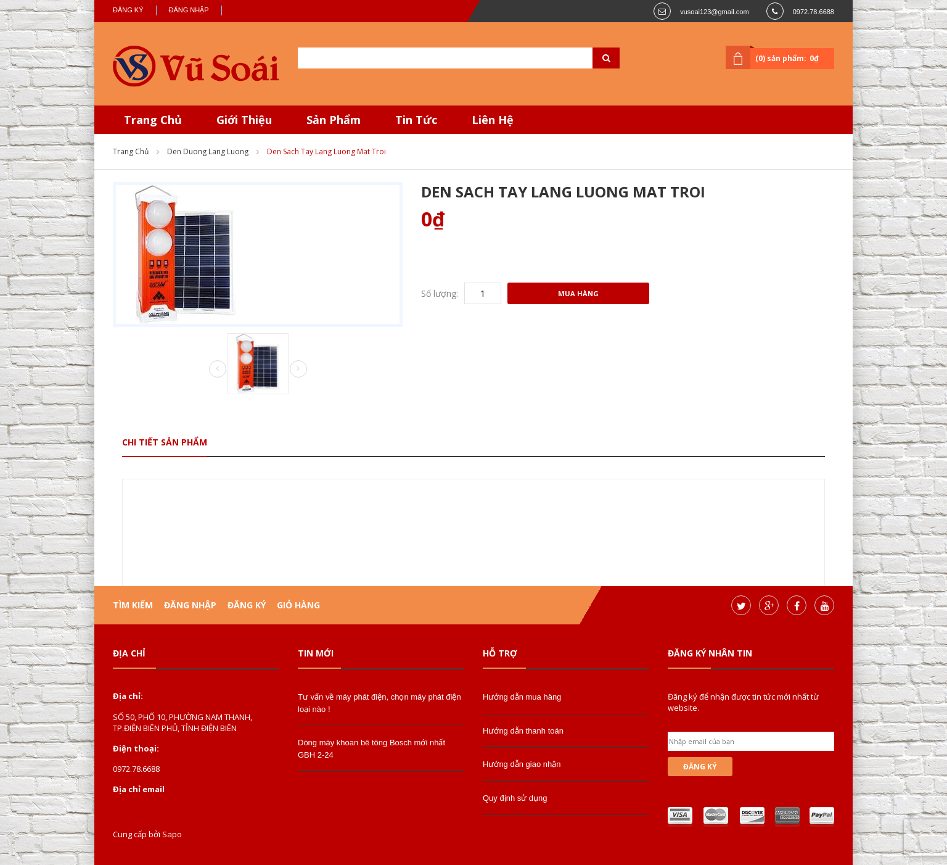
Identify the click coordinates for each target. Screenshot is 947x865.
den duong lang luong (207, 151)
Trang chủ (131, 151)
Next (298, 369)
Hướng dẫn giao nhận (521, 764)
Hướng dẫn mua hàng (522, 697)
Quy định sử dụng (515, 798)
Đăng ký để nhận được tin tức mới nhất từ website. (743, 702)
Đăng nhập (189, 10)
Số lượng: (439, 293)
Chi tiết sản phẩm (164, 442)
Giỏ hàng (298, 605)
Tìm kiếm (133, 605)
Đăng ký (128, 10)
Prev (217, 369)
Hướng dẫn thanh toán (523, 730)
